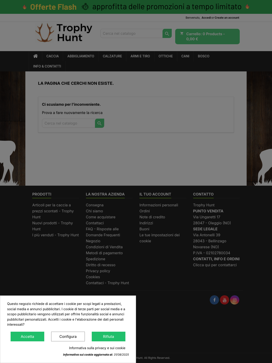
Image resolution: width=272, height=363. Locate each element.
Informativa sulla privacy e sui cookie (97, 348)
